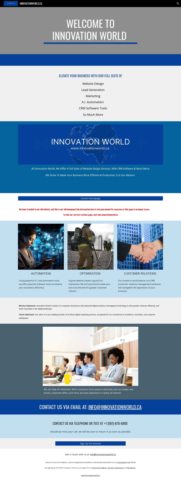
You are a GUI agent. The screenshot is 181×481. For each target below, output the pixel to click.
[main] (90, 30)
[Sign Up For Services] (90, 443)
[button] (178, 4)
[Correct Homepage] (90, 198)
